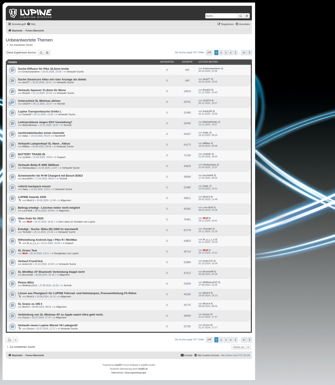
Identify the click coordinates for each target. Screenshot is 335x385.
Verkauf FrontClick (30, 261)
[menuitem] (31, 24)
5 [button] (235, 53)
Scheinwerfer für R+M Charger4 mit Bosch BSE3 (50, 175)
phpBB (118, 365)
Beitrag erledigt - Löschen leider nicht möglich (49, 207)
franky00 (26, 114)
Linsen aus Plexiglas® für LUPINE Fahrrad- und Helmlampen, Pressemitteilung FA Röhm (77, 293)
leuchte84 (27, 178)
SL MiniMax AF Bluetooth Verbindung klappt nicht (51, 271)
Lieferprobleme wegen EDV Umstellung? (45, 122)
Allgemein (66, 200)
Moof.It (30, 200)
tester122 (27, 264)
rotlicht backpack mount (34, 186)
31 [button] (244, 53)
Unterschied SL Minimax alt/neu (39, 100)
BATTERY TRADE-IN (31, 154)
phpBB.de (143, 369)
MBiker (26, 146)
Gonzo (25, 317)
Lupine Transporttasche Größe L (40, 111)
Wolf (29, 221)
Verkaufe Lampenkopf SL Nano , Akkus (44, 143)
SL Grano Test (27, 250)
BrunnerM (27, 274)
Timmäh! (26, 232)
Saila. (25, 135)
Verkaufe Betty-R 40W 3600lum (38, 165)
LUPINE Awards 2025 (32, 197)
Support (61, 157)
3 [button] (226, 53)
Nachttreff (60, 135)
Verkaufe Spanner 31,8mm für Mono (42, 90)
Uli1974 (26, 103)
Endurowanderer (31, 71)
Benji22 (26, 93)
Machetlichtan (29, 125)
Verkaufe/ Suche (75, 71)
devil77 (26, 82)
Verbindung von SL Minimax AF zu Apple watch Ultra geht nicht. (60, 314)
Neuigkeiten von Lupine (66, 253)
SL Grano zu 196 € (30, 303)
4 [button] (230, 53)
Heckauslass (29, 168)
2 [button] (221, 53)
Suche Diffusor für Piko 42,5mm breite (43, 68)
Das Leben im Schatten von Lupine (77, 221)
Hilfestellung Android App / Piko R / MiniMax (47, 239)
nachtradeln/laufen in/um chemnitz (41, 132)
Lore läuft (27, 210)
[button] (209, 52)
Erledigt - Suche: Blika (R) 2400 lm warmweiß (48, 229)
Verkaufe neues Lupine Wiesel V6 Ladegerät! (48, 325)
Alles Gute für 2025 (30, 218)
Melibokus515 (29, 285)
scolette (26, 157)
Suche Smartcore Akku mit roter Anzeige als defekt (52, 79)
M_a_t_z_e (32, 243)
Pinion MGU (26, 282)
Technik (61, 103)
